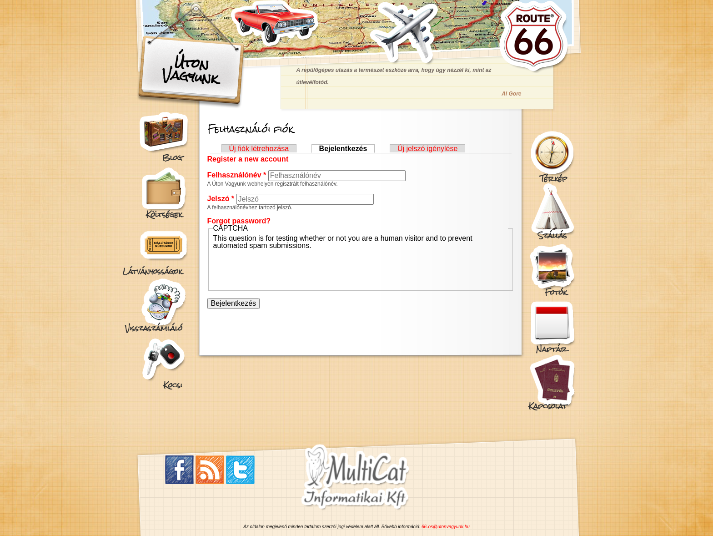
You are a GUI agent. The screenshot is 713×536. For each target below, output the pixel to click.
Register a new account (248, 159)
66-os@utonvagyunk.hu (446, 526)
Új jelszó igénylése (427, 148)
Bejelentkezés (347, 148)
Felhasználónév (236, 175)
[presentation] (282, 267)
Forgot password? (239, 221)
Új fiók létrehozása (259, 148)
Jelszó (221, 198)
